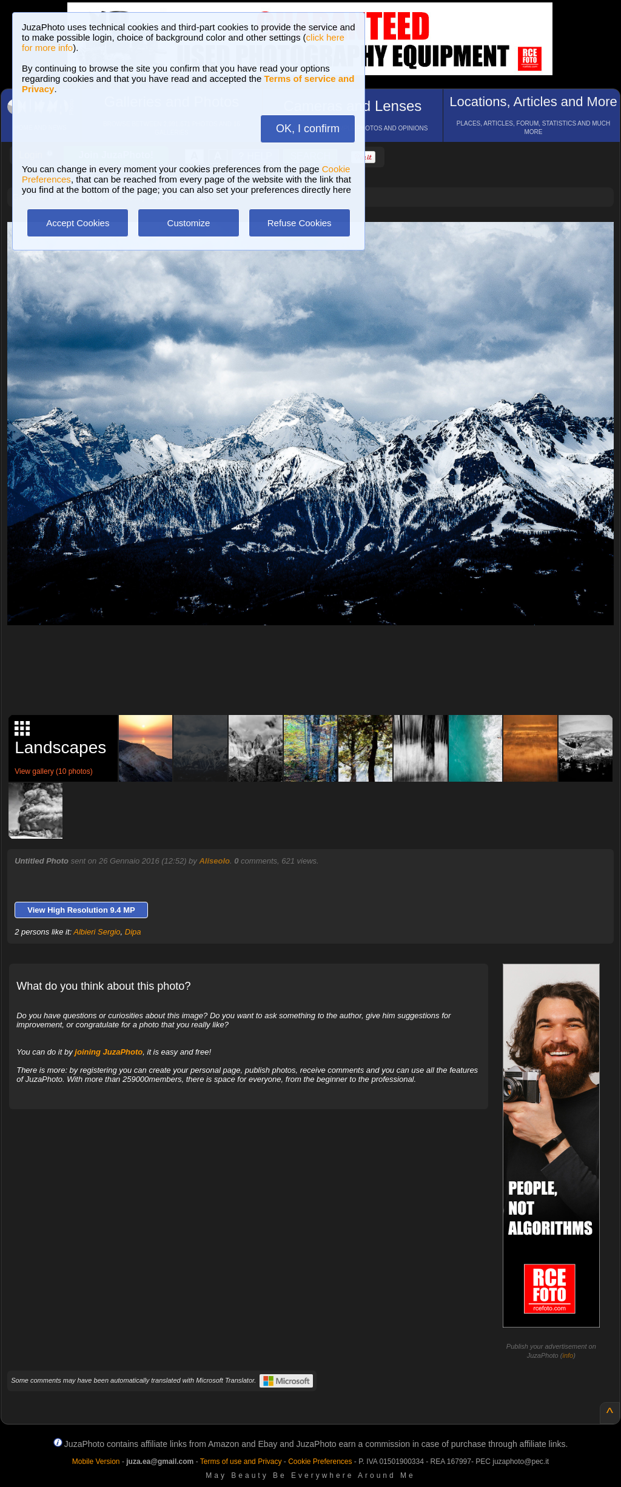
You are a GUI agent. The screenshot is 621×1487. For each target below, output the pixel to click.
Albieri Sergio (96, 931)
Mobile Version (96, 1461)
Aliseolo (214, 860)
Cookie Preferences (320, 1461)
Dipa (133, 931)
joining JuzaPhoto (109, 1051)
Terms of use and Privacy (241, 1461)
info (567, 1355)
